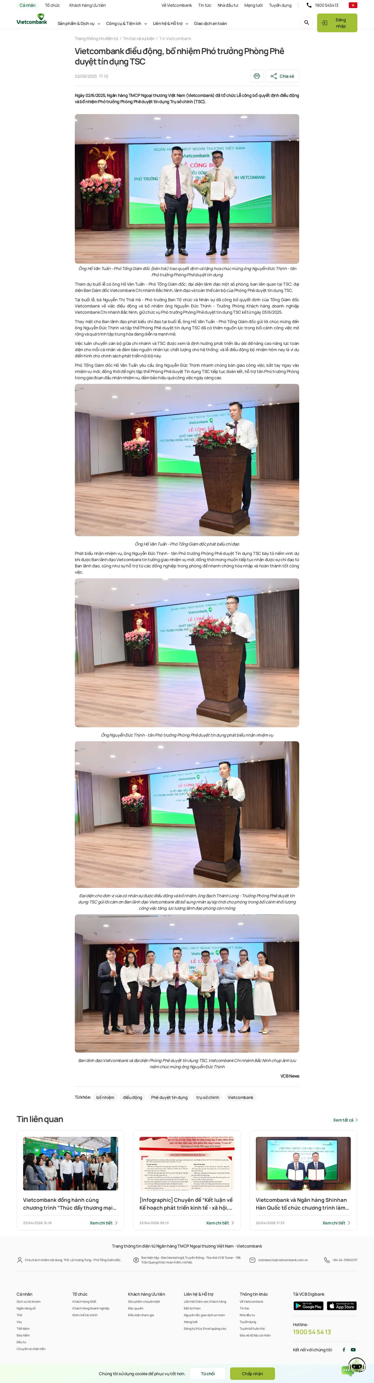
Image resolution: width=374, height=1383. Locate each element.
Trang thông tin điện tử (96, 38)
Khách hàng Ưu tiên (87, 5)
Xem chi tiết (101, 1223)
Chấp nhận (252, 1374)
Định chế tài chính (84, 1315)
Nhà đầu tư (228, 5)
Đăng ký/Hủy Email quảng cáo (205, 1328)
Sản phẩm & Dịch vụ (76, 23)
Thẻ (19, 1315)
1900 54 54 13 (312, 1332)
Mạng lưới (253, 5)
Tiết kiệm (23, 1328)
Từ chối (208, 1374)
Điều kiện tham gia (141, 1315)
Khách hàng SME (84, 1301)
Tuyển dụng (280, 5)
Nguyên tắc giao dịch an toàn (204, 1315)
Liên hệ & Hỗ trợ (168, 23)
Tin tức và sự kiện (139, 38)
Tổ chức (52, 5)
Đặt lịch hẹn (192, 1308)
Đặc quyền (135, 1308)
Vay (19, 1322)
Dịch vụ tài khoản (28, 1301)
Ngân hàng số (26, 1308)
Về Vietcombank (177, 5)
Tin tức (204, 5)
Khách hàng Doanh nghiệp (90, 1308)
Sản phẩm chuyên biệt (144, 1301)
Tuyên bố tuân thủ (252, 1328)
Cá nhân (28, 5)
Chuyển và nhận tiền (31, 1349)
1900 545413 (326, 5)
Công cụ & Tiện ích (123, 23)
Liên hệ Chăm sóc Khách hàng (205, 1301)
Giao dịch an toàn (210, 23)
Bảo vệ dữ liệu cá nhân (255, 1335)
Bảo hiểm (23, 1335)
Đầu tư (21, 1342)
